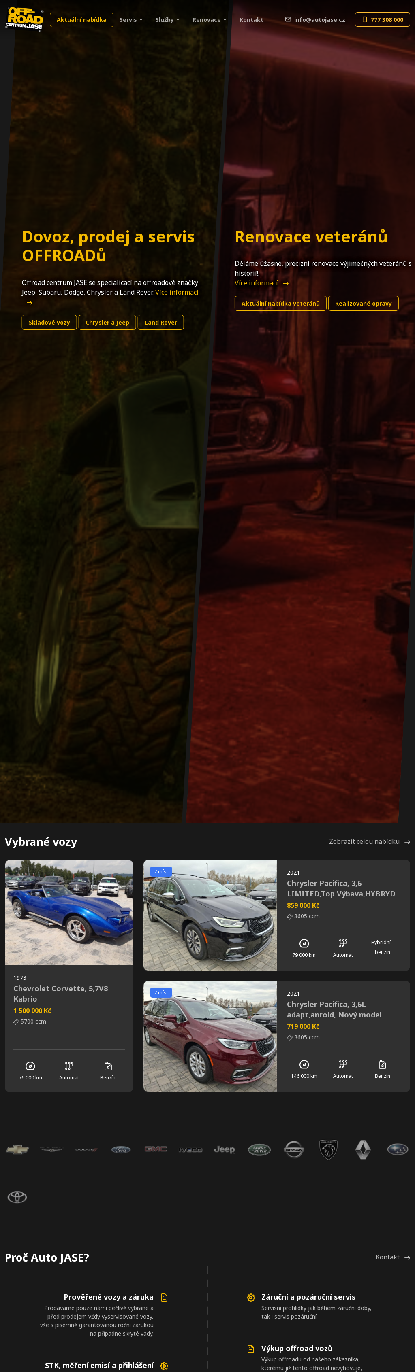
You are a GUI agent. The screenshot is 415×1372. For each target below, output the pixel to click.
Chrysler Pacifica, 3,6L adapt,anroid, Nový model (334, 1009)
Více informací (262, 282)
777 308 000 (382, 19)
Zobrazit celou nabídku (369, 841)
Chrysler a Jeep (107, 322)
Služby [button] (165, 19)
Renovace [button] (207, 19)
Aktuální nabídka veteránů (281, 303)
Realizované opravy (363, 303)
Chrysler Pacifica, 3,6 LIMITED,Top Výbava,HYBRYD (341, 888)
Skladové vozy (49, 322)
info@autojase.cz (315, 19)
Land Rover (161, 322)
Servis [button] (128, 19)
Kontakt (251, 19)
